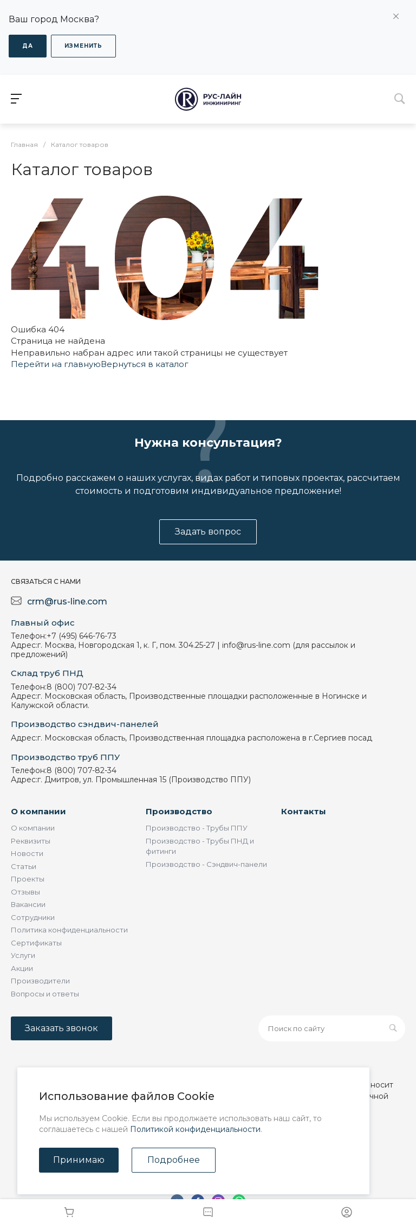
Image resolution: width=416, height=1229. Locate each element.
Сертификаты (36, 942)
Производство (179, 811)
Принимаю (79, 1160)
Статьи (23, 866)
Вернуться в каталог (144, 364)
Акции (22, 968)
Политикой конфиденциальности (195, 1129)
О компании (38, 811)
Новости (27, 853)
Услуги (23, 955)
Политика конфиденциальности (69, 929)
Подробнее (173, 1160)
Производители (40, 980)
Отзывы (25, 891)
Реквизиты (30, 841)
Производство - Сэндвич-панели (206, 864)
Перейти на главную (56, 364)
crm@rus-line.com (67, 601)
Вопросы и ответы (45, 993)
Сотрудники (33, 917)
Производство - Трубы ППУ (197, 827)
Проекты (27, 878)
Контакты (303, 811)
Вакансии (28, 904)
